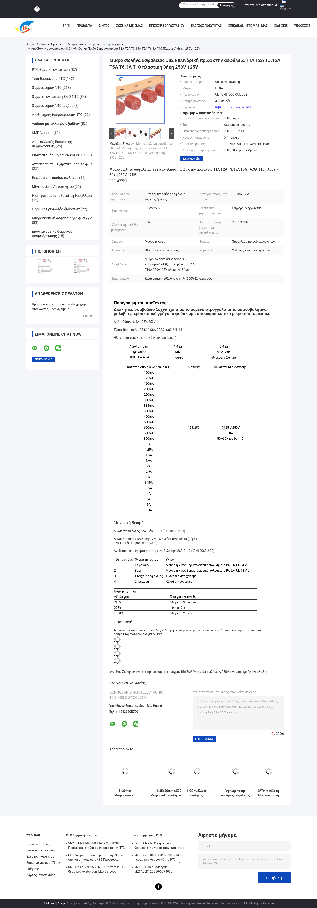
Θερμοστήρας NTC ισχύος (52, 106)
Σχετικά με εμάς (129, 25)
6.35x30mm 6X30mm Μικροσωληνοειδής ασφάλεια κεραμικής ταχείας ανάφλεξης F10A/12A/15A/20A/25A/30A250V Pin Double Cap (171, 793)
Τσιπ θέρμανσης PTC (48, 79)
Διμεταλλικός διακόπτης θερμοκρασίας (52, 144)
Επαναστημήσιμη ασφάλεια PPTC (58, 155)
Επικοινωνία (191, 158)
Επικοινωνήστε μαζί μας (248, 25)
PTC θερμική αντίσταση (51, 70)
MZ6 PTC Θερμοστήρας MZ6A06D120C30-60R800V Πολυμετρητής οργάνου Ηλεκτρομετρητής (153, 870)
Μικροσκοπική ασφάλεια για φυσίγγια (94, 44)
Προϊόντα (84, 25)
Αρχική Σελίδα (36, 44)
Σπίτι (66, 25)
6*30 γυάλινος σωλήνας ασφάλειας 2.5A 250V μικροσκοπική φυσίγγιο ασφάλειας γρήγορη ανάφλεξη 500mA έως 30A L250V (196, 793)
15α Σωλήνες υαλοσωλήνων (200, 672)
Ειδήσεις (281, 25)
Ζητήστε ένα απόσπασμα (260, 5)
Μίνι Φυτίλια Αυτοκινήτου (53, 187)
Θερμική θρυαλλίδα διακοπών (56, 209)
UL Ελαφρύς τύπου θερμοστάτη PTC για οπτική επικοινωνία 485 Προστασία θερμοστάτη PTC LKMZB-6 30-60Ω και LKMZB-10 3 (96, 858)
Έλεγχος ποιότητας (206, 25)
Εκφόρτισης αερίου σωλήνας (55, 178)
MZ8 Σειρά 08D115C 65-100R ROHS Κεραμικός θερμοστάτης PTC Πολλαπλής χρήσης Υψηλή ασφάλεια (160, 858)
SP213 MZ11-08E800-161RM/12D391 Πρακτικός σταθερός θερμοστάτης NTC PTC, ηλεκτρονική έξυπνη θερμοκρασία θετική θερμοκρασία (96, 846)
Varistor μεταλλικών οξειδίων (56, 124)
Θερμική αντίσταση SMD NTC (55, 97)
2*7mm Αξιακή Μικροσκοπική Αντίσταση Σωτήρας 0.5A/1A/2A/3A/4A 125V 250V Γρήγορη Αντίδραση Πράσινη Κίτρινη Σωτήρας (268, 793)
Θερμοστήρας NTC (47, 88)
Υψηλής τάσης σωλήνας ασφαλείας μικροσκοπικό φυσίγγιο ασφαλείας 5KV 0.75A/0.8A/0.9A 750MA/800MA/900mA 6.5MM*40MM (235, 793)
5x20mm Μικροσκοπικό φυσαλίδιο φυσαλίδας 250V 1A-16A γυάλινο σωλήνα (124, 793)
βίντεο (104, 25)
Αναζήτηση (226, 5)
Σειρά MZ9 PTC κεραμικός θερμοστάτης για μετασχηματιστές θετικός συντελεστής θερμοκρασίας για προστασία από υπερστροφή (162, 846)
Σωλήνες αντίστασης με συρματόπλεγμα (150, 672)
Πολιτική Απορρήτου (58, 903)
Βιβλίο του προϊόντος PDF (233, 107)
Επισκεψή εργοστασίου (166, 25)
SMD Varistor (42, 133)
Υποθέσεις (302, 25)
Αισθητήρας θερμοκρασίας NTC (57, 115)
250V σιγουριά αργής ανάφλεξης (244, 672)
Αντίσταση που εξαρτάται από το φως (62, 164)
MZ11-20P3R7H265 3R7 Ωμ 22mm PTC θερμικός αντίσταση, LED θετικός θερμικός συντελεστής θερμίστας (95, 870)
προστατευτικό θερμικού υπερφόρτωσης (52, 233)
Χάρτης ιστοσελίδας (40, 875)
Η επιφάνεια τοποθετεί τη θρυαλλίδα (62, 196)
